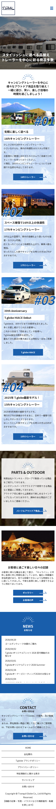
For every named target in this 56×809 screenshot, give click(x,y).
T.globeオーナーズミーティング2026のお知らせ (27, 673)
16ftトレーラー (28, 176)
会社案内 (28, 754)
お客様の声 (28, 600)
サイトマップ (28, 780)
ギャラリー (28, 592)
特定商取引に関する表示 (28, 773)
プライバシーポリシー (28, 767)
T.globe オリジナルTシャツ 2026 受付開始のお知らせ (27, 654)
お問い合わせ (28, 735)
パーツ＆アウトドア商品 (28, 510)
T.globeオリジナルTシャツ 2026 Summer (25, 664)
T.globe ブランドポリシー (28, 760)
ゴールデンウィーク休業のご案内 (20, 643)
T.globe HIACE (28, 352)
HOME (28, 747)
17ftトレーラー (28, 265)
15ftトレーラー (28, 436)
